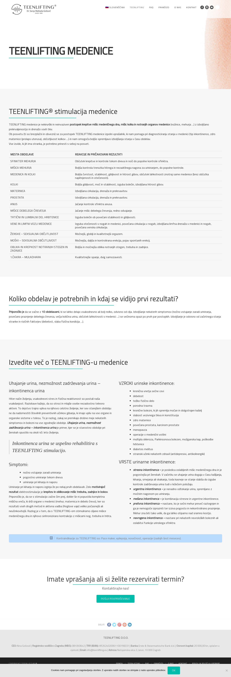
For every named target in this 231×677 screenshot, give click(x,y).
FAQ (151, 7)
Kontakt (191, 7)
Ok (174, 670)
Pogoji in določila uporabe (206, 663)
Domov (119, 663)
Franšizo (164, 7)
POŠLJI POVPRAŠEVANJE (115, 599)
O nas (177, 7)
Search (217, 7)
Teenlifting (137, 7)
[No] (226, 670)
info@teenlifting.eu (97, 650)
